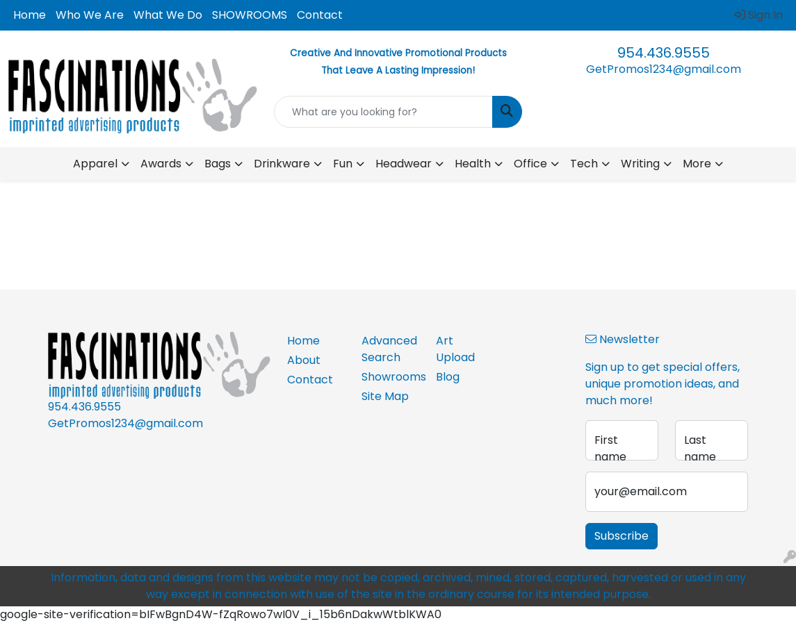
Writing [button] (640, 164)
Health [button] (473, 164)
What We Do (167, 15)
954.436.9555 (663, 53)
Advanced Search (389, 349)
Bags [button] (217, 164)
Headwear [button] (403, 164)
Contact (320, 15)
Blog (448, 377)
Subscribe (621, 536)
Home (29, 15)
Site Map (385, 396)
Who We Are (90, 15)
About (303, 360)
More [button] (697, 164)
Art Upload (455, 349)
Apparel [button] (95, 164)
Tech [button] (584, 164)
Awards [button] (160, 164)
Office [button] (530, 164)
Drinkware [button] (282, 164)
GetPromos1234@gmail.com (663, 69)
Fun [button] (342, 164)
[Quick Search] (384, 112)
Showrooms (390, 377)
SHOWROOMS (249, 15)
